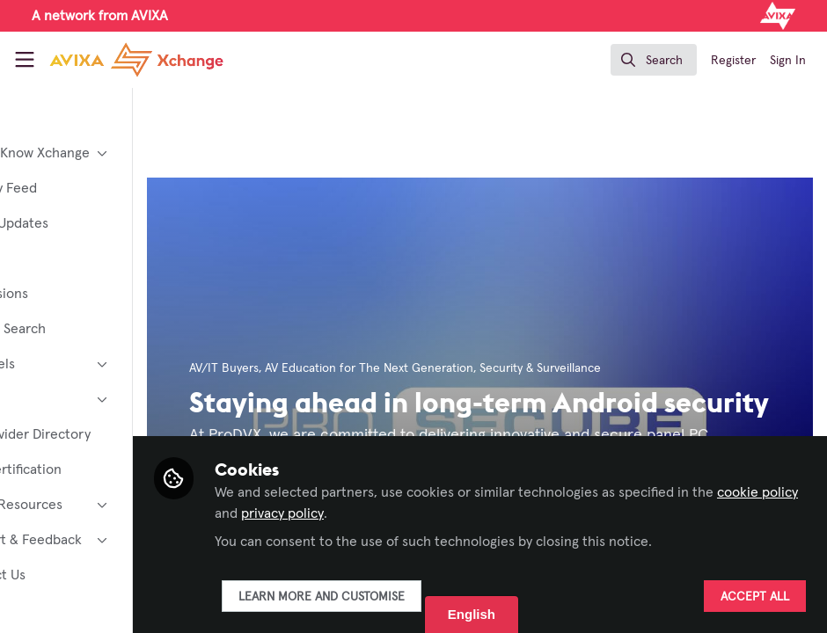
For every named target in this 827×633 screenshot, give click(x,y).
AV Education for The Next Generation (461, 368)
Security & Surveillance (632, 368)
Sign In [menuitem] (788, 61)
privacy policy (459, 513)
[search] (654, 60)
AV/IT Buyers (316, 368)
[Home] (136, 60)
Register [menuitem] (733, 61)
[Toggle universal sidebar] (24, 59)
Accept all (755, 597)
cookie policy (347, 513)
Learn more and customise (414, 597)
